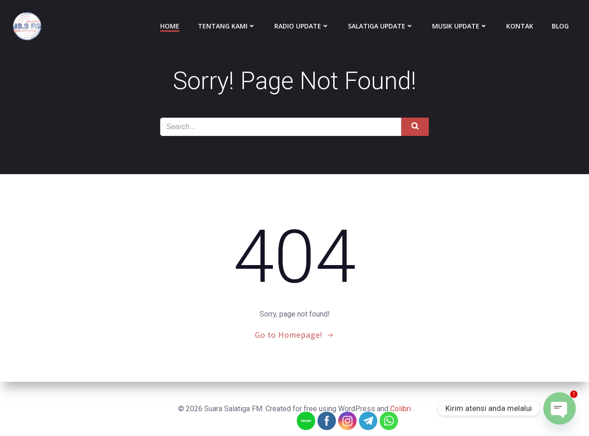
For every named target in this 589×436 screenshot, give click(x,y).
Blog (560, 26)
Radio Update (301, 26)
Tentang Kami (227, 26)
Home (169, 26)
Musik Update (460, 26)
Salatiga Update (381, 26)
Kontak (519, 26)
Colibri (400, 408)
